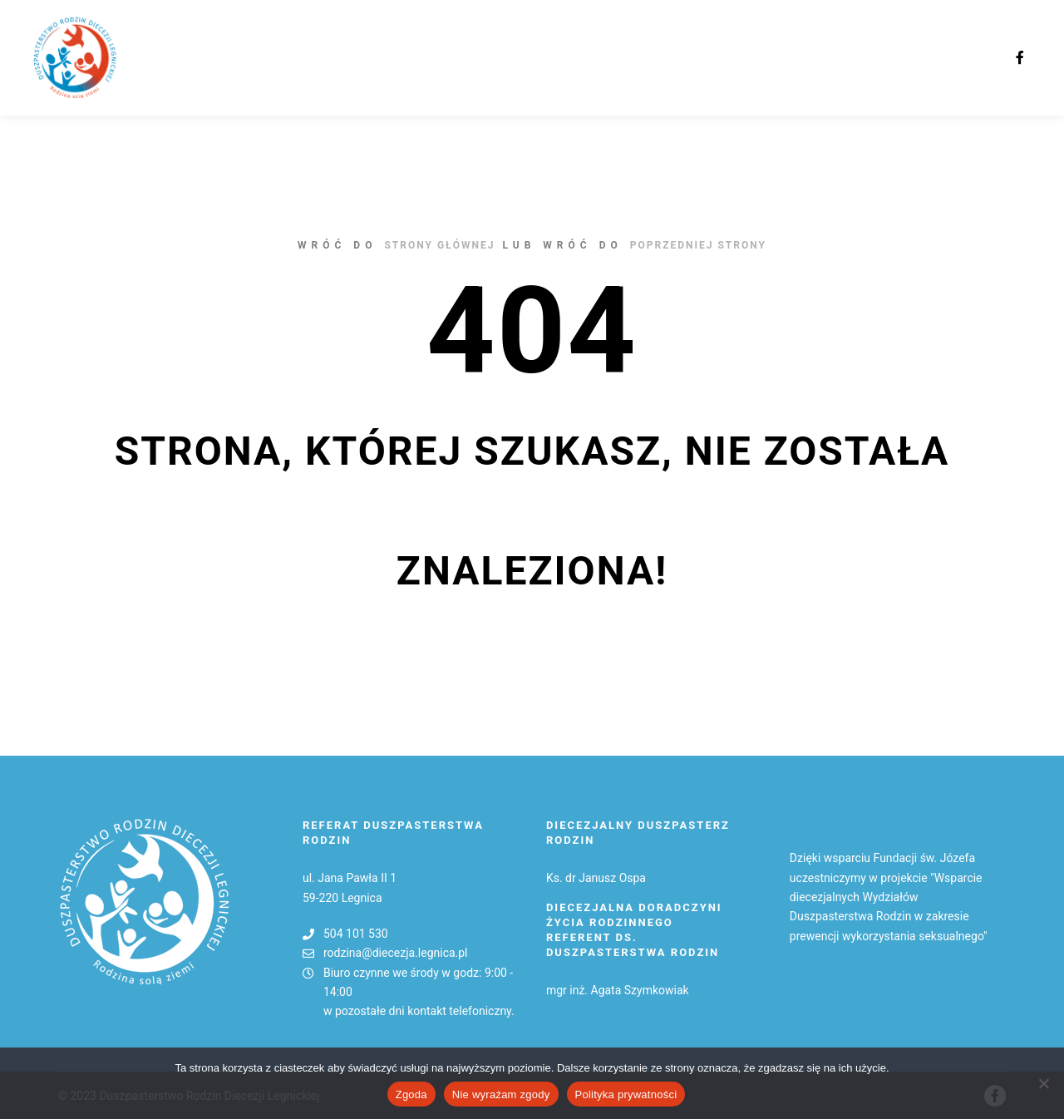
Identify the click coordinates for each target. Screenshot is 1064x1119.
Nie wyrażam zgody (501, 1094)
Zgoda (411, 1094)
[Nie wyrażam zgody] (1043, 1083)
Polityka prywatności (626, 1094)
